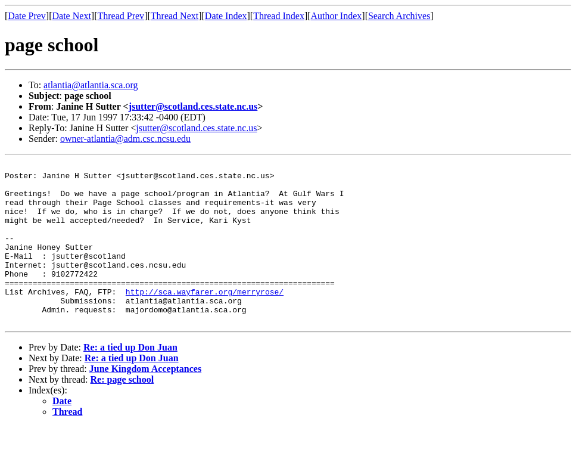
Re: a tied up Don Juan (130, 379)
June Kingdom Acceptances (145, 401)
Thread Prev (120, 16)
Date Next (71, 16)
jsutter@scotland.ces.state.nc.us (193, 106)
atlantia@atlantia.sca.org (90, 85)
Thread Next (174, 16)
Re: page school (122, 412)
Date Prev (27, 16)
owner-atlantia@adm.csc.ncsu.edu (125, 139)
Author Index (336, 16)
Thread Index (278, 16)
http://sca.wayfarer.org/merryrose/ (205, 318)
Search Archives (399, 16)
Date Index (226, 16)
